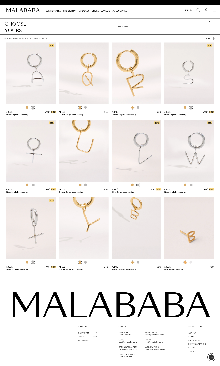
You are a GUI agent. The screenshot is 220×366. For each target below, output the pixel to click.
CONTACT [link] (192, 351)
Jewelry (105, 10)
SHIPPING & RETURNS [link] (197, 344)
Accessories (120, 10)
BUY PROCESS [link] (194, 340)
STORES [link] (191, 336)
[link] (24, 10)
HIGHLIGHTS (69, 10)
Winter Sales (53, 10)
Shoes (95, 10)
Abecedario (123, 26)
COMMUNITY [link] (83, 340)
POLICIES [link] (191, 347)
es (186, 10)
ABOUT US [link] (192, 333)
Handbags (84, 10)
